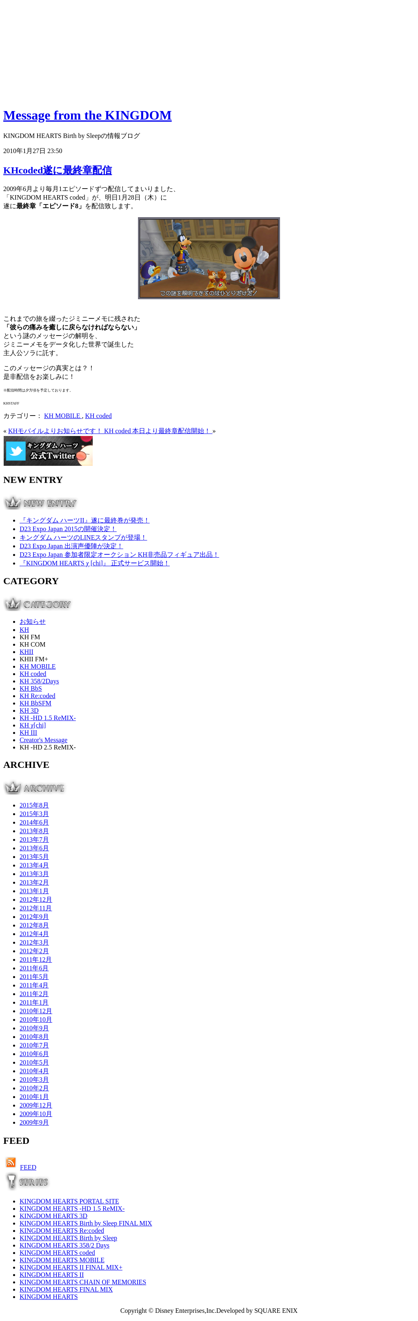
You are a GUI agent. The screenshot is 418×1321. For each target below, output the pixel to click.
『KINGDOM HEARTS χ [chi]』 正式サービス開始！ (95, 563)
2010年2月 (34, 1088)
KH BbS (31, 688)
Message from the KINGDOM (87, 115)
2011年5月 (34, 976)
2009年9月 (34, 1122)
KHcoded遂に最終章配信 (57, 170)
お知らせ (33, 621)
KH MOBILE (63, 415)
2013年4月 (34, 865)
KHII (26, 651)
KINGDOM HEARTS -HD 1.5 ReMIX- (72, 1208)
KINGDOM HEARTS (49, 1296)
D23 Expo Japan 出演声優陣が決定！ (71, 546)
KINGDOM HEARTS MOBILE (62, 1260)
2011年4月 (34, 985)
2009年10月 (36, 1113)
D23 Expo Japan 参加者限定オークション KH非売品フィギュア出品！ (119, 554)
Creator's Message (43, 739)
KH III (28, 732)
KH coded (98, 415)
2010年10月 (36, 1019)
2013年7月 (34, 839)
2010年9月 (34, 1028)
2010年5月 (34, 1062)
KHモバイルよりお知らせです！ (56, 430)
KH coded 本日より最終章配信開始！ (158, 430)
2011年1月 (34, 1002)
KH (24, 629)
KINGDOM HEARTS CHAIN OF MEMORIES (83, 1282)
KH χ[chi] (33, 725)
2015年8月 (34, 805)
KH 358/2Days (39, 681)
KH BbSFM (35, 703)
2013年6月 (34, 848)
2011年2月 (34, 993)
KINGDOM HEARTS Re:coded (62, 1230)
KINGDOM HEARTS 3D (53, 1215)
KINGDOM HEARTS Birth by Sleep (68, 1237)
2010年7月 (34, 1045)
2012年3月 (34, 942)
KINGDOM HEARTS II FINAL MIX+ (71, 1267)
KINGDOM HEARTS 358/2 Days (64, 1245)
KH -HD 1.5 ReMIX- (48, 717)
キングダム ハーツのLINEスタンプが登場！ (83, 537)
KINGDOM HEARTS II (52, 1274)
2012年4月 (34, 933)
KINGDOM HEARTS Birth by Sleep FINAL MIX (86, 1223)
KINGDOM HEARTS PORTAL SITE (69, 1201)
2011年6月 (34, 968)
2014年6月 (34, 822)
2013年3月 (34, 873)
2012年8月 (34, 925)
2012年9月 (34, 916)
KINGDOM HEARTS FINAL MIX (66, 1289)
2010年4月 (34, 1070)
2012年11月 (36, 908)
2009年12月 (36, 1105)
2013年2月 (34, 882)
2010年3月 (34, 1079)
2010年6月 (34, 1053)
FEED (28, 1167)
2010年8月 (34, 1036)
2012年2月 (34, 950)
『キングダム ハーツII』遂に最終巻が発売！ (85, 520)
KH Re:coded (38, 695)
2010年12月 (36, 1010)
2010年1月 (34, 1096)
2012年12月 (36, 899)
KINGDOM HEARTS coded (57, 1252)
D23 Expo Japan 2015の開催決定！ (68, 528)
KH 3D (29, 710)
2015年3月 (34, 813)
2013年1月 (34, 890)
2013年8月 (34, 830)
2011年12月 (36, 959)
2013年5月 (34, 856)
